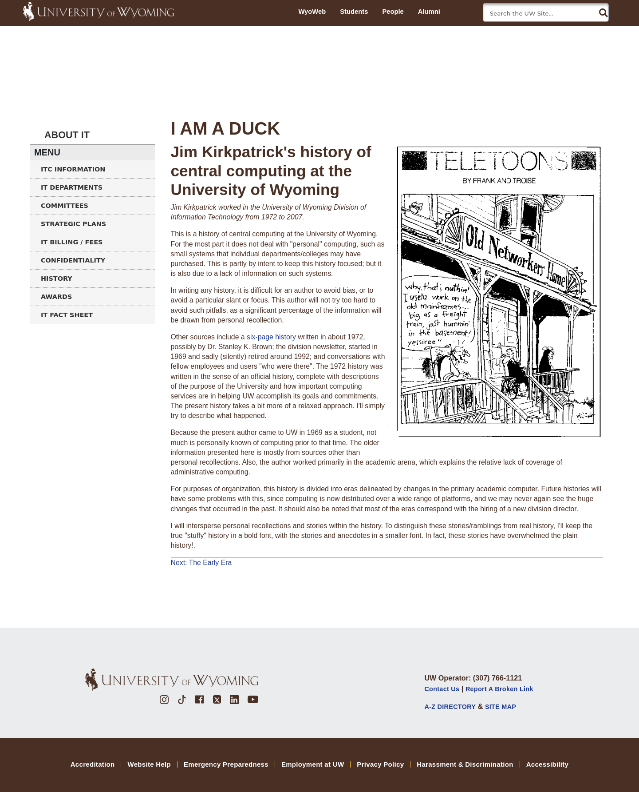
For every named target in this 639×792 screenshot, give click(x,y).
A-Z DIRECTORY (450, 706)
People (392, 11)
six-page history (271, 337)
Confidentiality (73, 260)
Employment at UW (312, 764)
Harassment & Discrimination (465, 764)
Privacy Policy (380, 764)
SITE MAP (500, 706)
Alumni (429, 11)
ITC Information (73, 169)
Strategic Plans (73, 223)
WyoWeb (312, 11)
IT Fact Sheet (67, 314)
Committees (64, 205)
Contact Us (441, 689)
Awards (56, 296)
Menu (47, 152)
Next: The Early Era (201, 562)
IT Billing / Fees (72, 242)
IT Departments (72, 187)
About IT (67, 135)
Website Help (149, 764)
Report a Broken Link (499, 689)
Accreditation (93, 764)
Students (354, 11)
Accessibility (547, 764)
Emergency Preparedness (226, 764)
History (56, 278)
